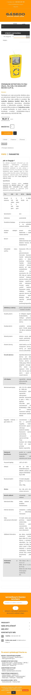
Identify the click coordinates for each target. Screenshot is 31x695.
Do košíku (7, 133)
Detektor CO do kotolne (8, 669)
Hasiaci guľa (12, 677)
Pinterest (22, 139)
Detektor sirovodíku (18, 664)
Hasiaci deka (20, 677)
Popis (3, 154)
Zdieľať (5, 139)
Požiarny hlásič (16, 682)
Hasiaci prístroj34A (20, 676)
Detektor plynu (18, 657)
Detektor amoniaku (6, 664)
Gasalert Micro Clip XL (7, 662)
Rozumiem (25, 690)
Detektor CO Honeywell (7, 657)
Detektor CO (13, 665)
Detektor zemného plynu (8, 676)
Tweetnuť (13, 139)
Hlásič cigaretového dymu (8, 658)
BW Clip (25, 662)
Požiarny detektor (6, 675)
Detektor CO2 (5, 665)
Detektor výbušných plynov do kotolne (11, 671)
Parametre (14, 154)
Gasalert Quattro (18, 662)
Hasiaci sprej (5, 677)
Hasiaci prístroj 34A (6, 682)
